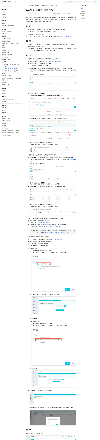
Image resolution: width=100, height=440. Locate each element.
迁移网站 (43, 10)
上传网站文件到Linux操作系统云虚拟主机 (49, 231)
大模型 (16, 2)
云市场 (38, 2)
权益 (30, 2)
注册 (90, 2)
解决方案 (25, 2)
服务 (47, 2)
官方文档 (4, 6)
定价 (34, 2)
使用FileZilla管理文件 (65, 41)
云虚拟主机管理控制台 (57, 66)
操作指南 (37, 10)
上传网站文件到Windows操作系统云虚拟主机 (56, 237)
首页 (27, 10)
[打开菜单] (2, 2)
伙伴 (43, 2)
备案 (82, 2)
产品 (20, 2)
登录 (95, 2)
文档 (79, 2)
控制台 (85, 2)
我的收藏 (72, 18)
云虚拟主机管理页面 (57, 244)
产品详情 (65, 18)
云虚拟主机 (11, 6)
